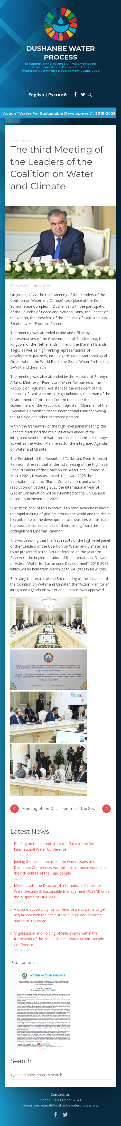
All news (45, 285)
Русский (57, 95)
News (26, 141)
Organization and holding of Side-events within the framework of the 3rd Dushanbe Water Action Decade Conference (59, 939)
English (36, 95)
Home (14, 141)
